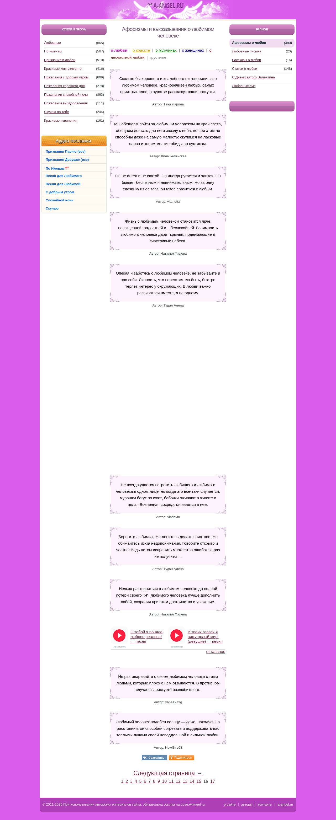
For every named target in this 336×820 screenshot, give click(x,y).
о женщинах (193, 50)
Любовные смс (243, 86)
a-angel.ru (285, 804)
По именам (53, 51)
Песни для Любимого (64, 176)
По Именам (57, 168)
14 (192, 781)
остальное (215, 651)
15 (199, 781)
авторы (246, 804)
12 (178, 781)
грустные (158, 57)
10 (164, 781)
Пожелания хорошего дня (64, 86)
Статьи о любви (244, 69)
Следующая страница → (168, 773)
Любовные (52, 43)
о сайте (230, 804)
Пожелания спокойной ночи (66, 95)
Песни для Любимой (63, 184)
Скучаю (52, 208)
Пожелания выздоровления (66, 103)
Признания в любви (59, 60)
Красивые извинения (60, 120)
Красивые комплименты (63, 69)
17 (212, 781)
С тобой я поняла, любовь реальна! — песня (147, 637)
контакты (265, 804)
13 (185, 781)
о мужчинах (166, 50)
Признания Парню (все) (66, 151)
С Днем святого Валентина (253, 77)
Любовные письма (246, 51)
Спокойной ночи (60, 200)
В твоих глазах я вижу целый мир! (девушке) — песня (205, 637)
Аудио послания (73, 140)
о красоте (141, 50)
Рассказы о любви (246, 60)
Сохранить (156, 757)
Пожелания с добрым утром (66, 77)
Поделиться (183, 757)
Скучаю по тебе (56, 112)
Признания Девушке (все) (67, 160)
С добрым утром (60, 192)
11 (171, 781)
